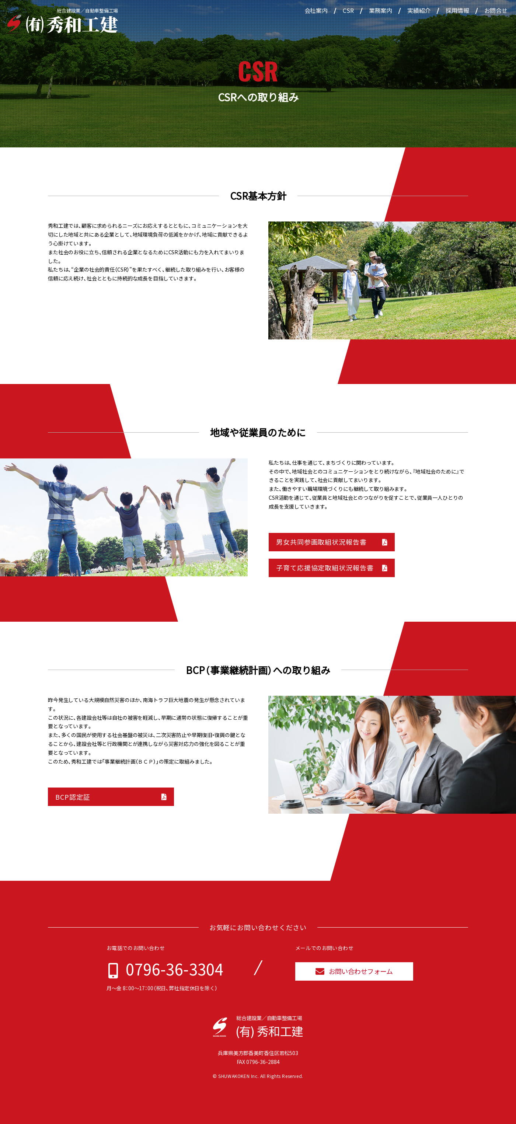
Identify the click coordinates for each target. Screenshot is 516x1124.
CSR (348, 10)
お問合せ (496, 10)
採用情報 (457, 10)
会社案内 (316, 10)
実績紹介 (418, 10)
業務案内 (380, 10)
